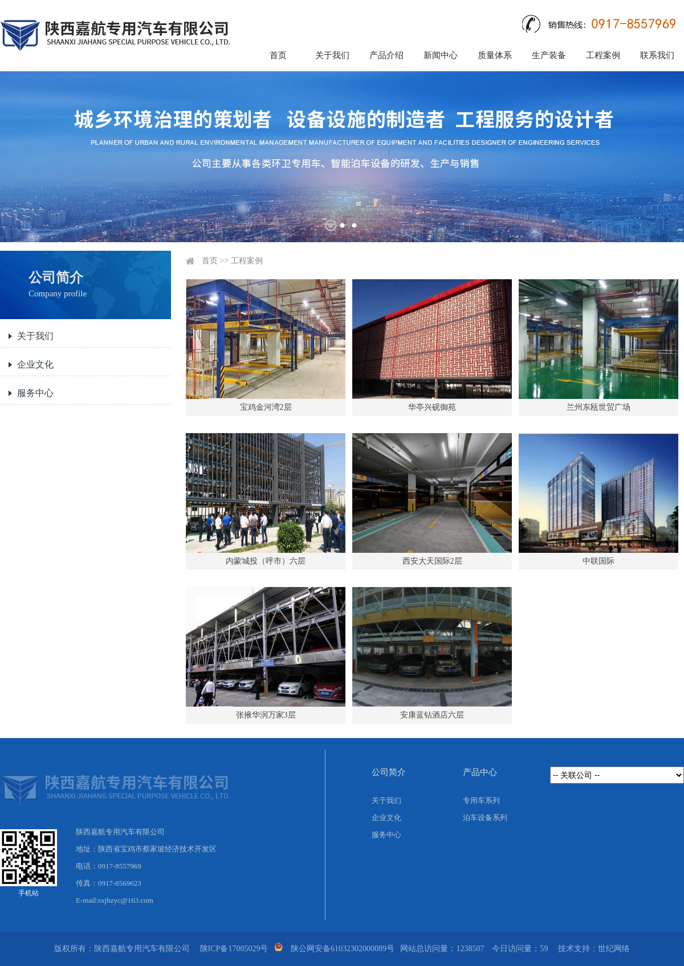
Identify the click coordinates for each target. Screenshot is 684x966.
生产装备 (549, 55)
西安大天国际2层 (432, 561)
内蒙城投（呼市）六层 (266, 561)
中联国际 (598, 561)
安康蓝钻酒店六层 (432, 715)
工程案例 (603, 55)
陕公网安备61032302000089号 (342, 948)
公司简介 (389, 772)
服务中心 (35, 393)
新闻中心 (441, 55)
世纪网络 (614, 948)
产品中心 (480, 772)
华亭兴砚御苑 (432, 407)
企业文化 (35, 364)
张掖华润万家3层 (266, 715)
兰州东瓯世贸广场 (598, 407)
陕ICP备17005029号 (234, 948)
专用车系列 (481, 800)
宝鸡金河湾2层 (266, 407)
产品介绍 (386, 55)
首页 (278, 55)
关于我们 (332, 55)
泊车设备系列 (485, 817)
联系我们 (657, 55)
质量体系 (495, 55)
